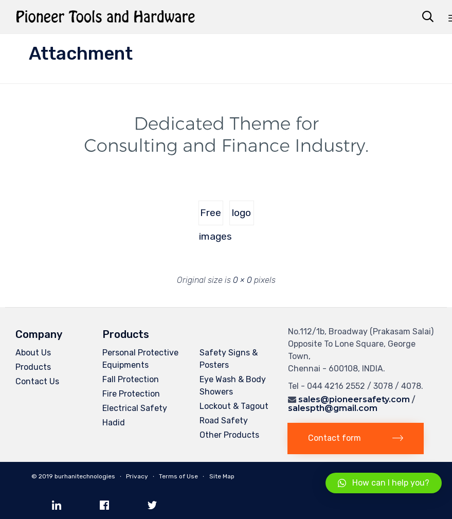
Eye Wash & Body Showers (233, 385)
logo (241, 213)
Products (33, 367)
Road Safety (224, 420)
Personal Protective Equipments (140, 359)
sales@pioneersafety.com (354, 399)
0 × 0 (242, 280)
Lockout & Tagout (234, 406)
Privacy (137, 476)
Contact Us (37, 381)
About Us (33, 352)
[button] (355, 438)
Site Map (221, 476)
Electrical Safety (134, 408)
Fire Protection (131, 394)
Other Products (229, 435)
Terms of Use (178, 476)
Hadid (113, 422)
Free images (211, 216)
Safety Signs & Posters (229, 359)
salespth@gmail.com (332, 408)
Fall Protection (130, 379)
